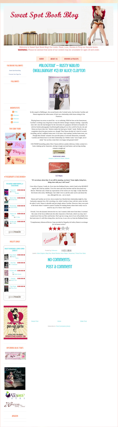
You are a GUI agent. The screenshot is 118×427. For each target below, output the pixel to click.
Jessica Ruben (13, 207)
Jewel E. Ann (14, 280)
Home (41, 59)
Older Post (83, 321)
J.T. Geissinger (13, 264)
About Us (54, 59)
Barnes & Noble (59, 158)
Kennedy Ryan (13, 199)
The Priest (13, 286)
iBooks (67, 158)
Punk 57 (13, 190)
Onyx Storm (13, 255)
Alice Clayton (41, 253)
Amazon (51, 158)
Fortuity (13, 278)
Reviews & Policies (71, 59)
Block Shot (13, 198)
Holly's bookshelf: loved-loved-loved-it (15, 250)
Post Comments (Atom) (63, 326)
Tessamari (72, 253)
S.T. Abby (17, 217)
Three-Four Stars (80, 253)
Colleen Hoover (17, 274)
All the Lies (13, 221)
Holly (15, 112)
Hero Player (64, 253)
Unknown (16, 115)
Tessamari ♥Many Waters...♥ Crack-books (14, 185)
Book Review (56, 253)
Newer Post (34, 321)
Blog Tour (48, 253)
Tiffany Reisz (14, 288)
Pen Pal (13, 263)
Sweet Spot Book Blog (15, 70)
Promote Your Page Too (15, 74)
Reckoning (13, 206)
